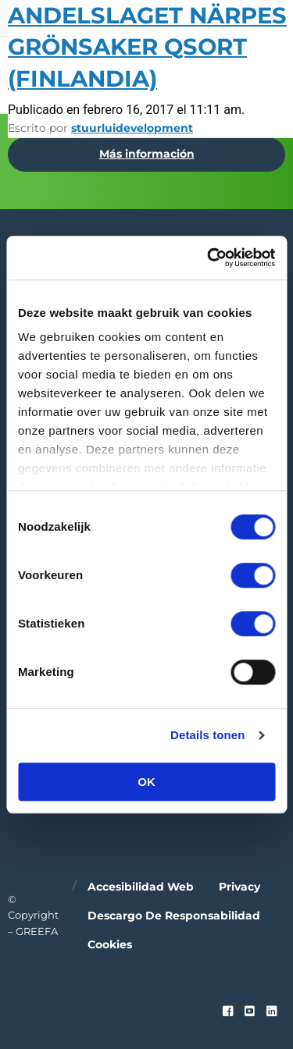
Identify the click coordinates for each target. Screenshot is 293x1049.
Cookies (110, 944)
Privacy (239, 887)
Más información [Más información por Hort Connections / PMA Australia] (147, 154)
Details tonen (207, 734)
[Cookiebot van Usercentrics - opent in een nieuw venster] (208, 257)
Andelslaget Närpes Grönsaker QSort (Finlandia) (147, 47)
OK (146, 781)
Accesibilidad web (141, 887)
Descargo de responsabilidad (174, 916)
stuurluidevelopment (132, 128)
